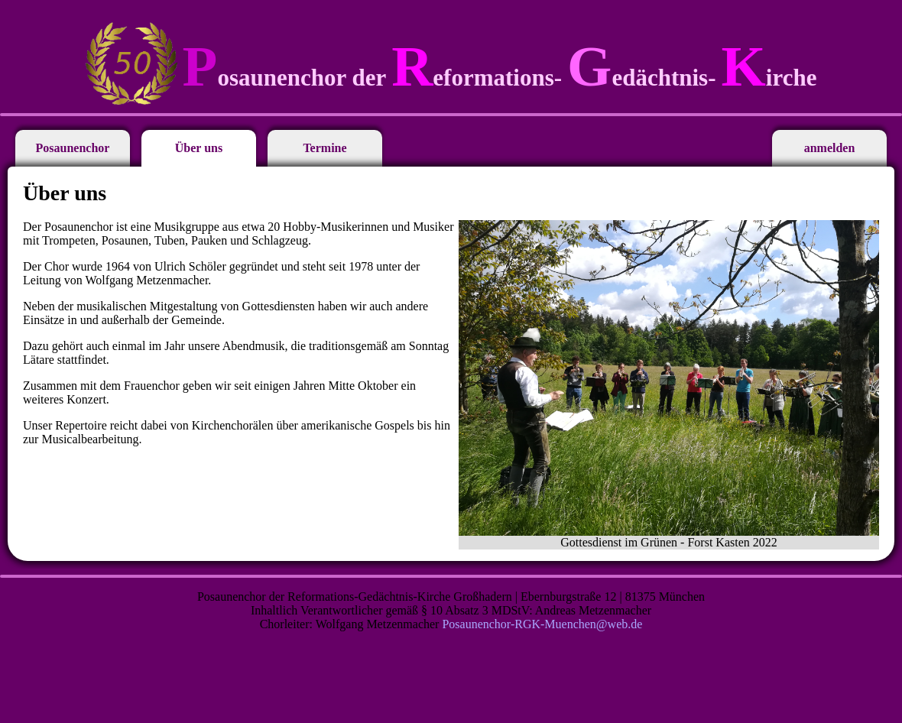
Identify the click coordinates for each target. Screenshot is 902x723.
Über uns (198, 147)
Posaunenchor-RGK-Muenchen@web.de (542, 624)
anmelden (829, 147)
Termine (324, 147)
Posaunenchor (73, 147)
